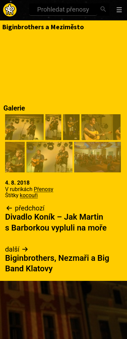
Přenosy (44, 189)
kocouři (29, 195)
